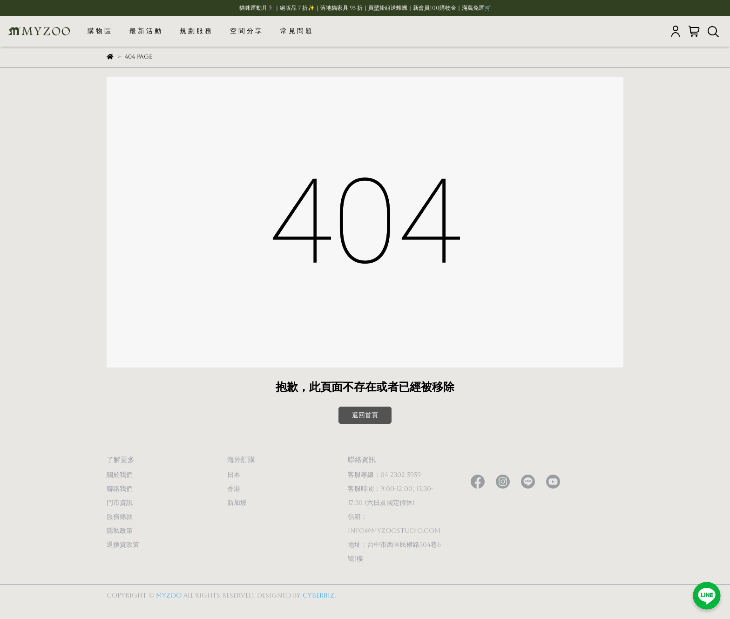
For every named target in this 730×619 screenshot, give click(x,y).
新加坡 (237, 502)
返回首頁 (365, 415)
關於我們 (120, 474)
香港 (233, 488)
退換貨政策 (123, 544)
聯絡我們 (120, 488)
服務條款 (120, 516)
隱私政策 (120, 530)
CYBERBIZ (318, 595)
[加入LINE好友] (707, 596)
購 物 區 (99, 30)
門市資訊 (120, 502)
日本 (233, 474)
